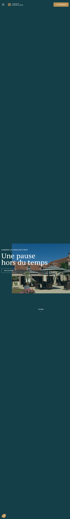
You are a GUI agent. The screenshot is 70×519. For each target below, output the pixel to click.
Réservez (61, 5)
